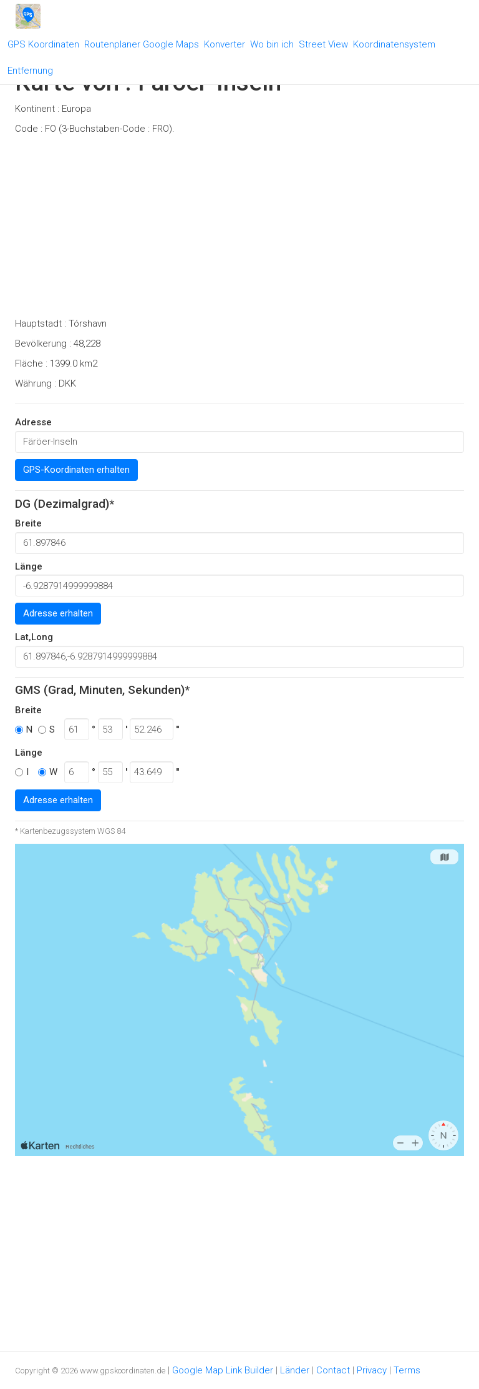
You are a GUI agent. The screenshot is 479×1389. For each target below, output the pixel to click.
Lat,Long (34, 637)
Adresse (33, 422)
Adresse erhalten (58, 613)
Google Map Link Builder (222, 1370)
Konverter (224, 44)
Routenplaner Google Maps (141, 44)
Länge (28, 566)
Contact (333, 1370)
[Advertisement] (239, 229)
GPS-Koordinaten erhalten (76, 469)
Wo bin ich (272, 44)
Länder (294, 1370)
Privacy (372, 1370)
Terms (407, 1370)
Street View (323, 44)
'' (177, 729)
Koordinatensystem (394, 44)
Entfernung (30, 70)
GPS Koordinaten (43, 44)
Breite (28, 523)
